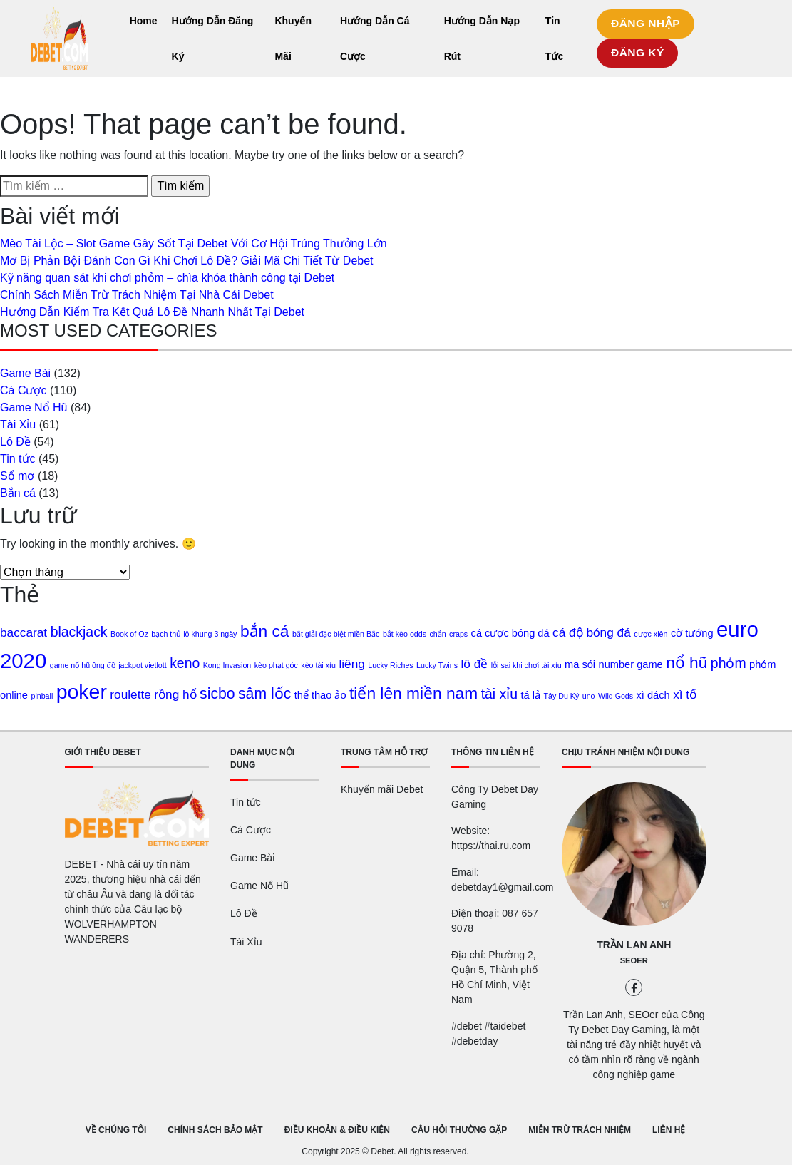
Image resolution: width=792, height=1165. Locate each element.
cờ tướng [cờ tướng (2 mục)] (692, 633)
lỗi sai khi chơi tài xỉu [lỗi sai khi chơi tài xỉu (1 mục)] (526, 665)
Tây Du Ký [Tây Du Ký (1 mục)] (562, 696)
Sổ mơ (17, 476)
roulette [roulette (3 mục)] (130, 694)
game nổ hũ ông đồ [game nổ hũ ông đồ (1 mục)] (82, 665)
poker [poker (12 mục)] (81, 691)
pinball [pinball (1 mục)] (42, 696)
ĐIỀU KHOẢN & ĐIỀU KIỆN (337, 1130)
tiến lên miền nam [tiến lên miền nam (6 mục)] (413, 693)
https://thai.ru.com (490, 845)
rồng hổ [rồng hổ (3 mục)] (175, 694)
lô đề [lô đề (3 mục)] (474, 664)
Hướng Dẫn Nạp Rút (482, 38)
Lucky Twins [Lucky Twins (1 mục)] (437, 665)
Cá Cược (23, 390)
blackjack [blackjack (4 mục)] (79, 632)
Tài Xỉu (18, 425)
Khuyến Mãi (293, 38)
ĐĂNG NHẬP (645, 23)
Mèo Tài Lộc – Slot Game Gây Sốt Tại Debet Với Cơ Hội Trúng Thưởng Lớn (193, 243)
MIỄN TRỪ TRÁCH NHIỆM (579, 1130)
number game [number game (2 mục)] (631, 664)
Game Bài (25, 373)
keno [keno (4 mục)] (185, 663)
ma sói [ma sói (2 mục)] (580, 664)
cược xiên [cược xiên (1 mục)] (650, 634)
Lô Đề (15, 442)
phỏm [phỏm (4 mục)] (728, 663)
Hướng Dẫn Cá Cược (375, 38)
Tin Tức (554, 38)
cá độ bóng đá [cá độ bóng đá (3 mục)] (591, 632)
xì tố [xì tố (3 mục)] (684, 694)
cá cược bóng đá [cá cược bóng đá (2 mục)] (510, 633)
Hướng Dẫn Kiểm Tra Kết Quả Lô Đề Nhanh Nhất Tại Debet (152, 312)
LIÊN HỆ (668, 1130)
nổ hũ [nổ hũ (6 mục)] (686, 662)
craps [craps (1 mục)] (458, 634)
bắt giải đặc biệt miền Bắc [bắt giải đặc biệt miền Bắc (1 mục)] (335, 634)
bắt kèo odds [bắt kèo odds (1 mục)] (404, 634)
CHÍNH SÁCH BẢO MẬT (215, 1130)
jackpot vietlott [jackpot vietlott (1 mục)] (142, 665)
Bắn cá (18, 493)
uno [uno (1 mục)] (588, 696)
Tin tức (18, 459)
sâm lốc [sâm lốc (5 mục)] (264, 693)
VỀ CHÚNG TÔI (116, 1130)
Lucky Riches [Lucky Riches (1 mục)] (390, 665)
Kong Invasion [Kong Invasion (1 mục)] (227, 665)
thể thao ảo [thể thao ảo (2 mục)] (320, 695)
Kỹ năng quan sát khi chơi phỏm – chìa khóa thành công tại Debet (167, 278)
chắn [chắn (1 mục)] (437, 634)
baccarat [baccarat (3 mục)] (23, 632)
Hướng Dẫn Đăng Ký (213, 38)
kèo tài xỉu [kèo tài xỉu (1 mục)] (318, 665)
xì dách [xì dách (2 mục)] (653, 695)
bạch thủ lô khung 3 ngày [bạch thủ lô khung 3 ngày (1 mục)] (194, 634)
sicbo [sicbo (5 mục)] (217, 693)
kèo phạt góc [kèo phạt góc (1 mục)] (276, 665)
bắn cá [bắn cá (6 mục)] (264, 631)
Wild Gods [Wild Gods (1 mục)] (615, 696)
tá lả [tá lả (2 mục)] (531, 695)
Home (144, 20)
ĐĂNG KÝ (637, 52)
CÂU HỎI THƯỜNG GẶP (459, 1130)
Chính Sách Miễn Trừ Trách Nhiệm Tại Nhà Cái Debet (137, 295)
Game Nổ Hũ (33, 407)
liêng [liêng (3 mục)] (351, 664)
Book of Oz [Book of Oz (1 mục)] (129, 634)
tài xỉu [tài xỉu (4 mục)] (499, 694)
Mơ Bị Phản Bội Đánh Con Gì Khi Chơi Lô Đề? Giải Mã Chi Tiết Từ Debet (187, 261)
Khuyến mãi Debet (382, 789)
